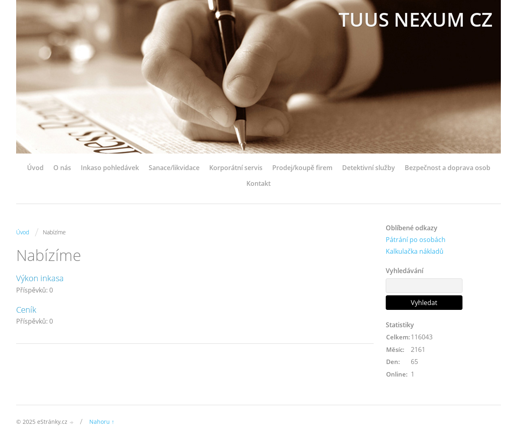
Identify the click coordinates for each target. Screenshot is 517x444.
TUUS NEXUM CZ (415, 19)
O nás (62, 167)
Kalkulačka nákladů (414, 251)
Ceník (26, 309)
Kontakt (258, 183)
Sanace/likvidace (174, 167)
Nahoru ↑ (101, 421)
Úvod (35, 167)
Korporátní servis (236, 167)
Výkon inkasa (40, 278)
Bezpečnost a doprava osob (447, 167)
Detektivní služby (368, 167)
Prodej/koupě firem (302, 167)
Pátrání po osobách (416, 239)
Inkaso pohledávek (110, 167)
